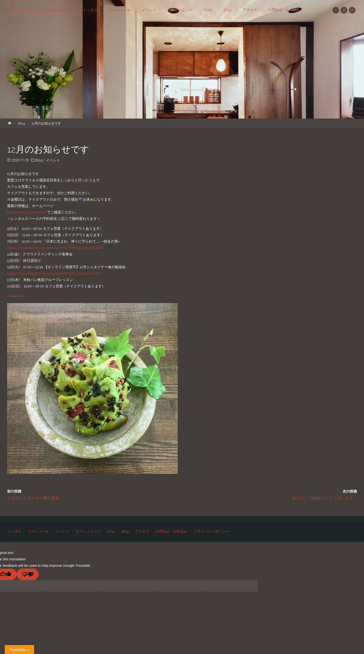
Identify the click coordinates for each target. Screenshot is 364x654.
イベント (53, 160)
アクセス (142, 531)
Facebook (15, 296)
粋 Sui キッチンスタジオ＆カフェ (39, 10)
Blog (21, 123)
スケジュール (38, 531)
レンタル (14, 531)
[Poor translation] (28, 574)
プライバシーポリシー (211, 531)
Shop (110, 531)
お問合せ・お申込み (171, 531)
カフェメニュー (87, 531)
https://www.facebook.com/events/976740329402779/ (54, 273)
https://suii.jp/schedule (26, 212)
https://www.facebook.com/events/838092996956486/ (55, 248)
